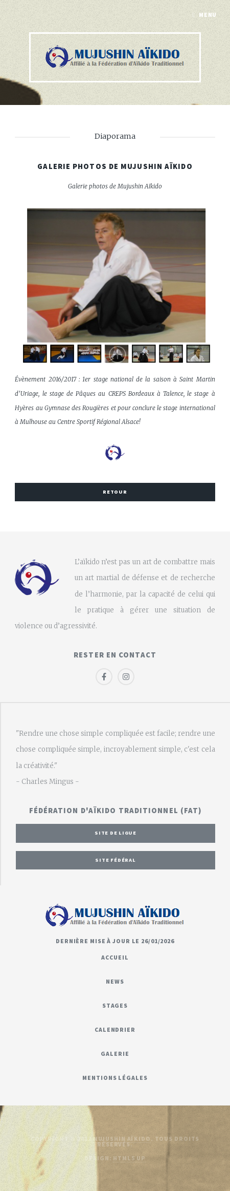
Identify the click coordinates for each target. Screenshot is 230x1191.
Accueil (114, 957)
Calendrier (115, 1029)
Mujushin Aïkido (122, 1138)
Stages (115, 1005)
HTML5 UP (129, 1158)
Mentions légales (114, 1077)
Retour (115, 491)
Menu (208, 14)
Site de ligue (115, 833)
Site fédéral (115, 860)
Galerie (115, 1053)
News (115, 981)
